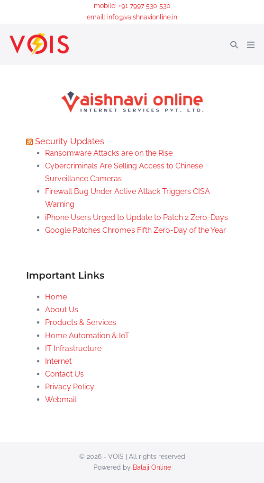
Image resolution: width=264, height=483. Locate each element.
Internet (58, 361)
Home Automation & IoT (87, 335)
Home (56, 296)
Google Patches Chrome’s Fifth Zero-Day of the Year (135, 230)
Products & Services (80, 322)
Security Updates (69, 141)
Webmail (60, 399)
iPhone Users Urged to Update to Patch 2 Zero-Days (136, 217)
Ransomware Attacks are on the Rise (109, 153)
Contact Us (64, 373)
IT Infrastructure (73, 348)
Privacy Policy (69, 386)
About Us (61, 309)
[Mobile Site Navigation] (251, 44)
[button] (234, 44)
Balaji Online (152, 467)
